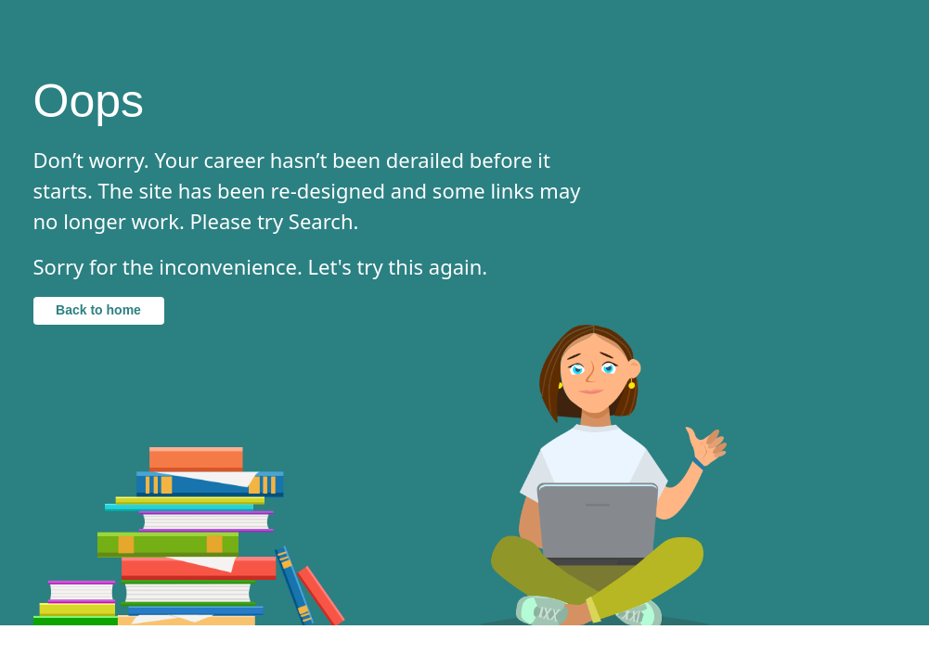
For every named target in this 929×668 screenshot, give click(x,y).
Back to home (98, 309)
